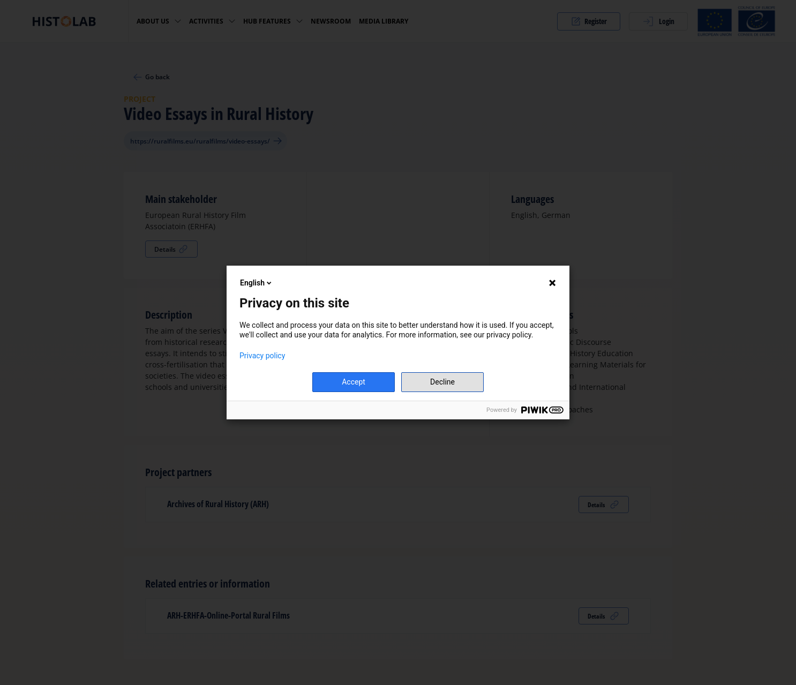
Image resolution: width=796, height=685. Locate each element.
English (256, 282)
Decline (442, 382)
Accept (353, 382)
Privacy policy (262, 355)
